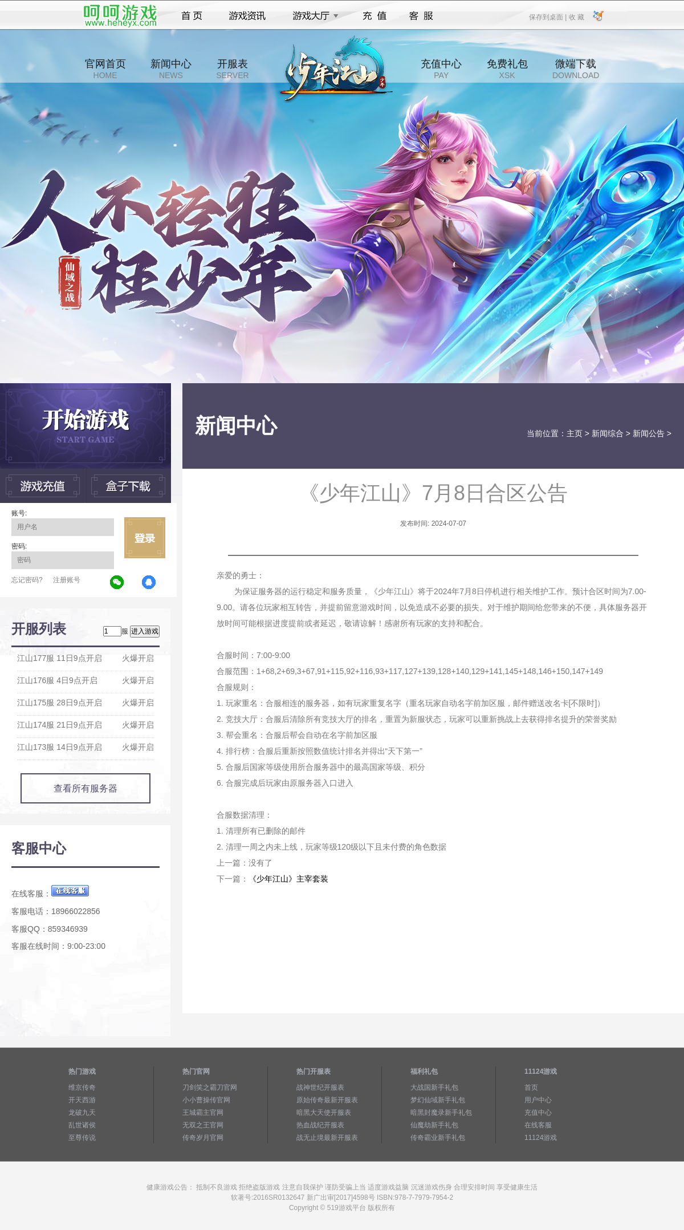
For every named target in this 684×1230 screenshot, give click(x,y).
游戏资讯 (247, 16)
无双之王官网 (202, 1125)
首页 (191, 16)
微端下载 (575, 69)
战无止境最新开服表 (327, 1138)
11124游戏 (540, 1138)
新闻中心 (171, 69)
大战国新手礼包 (434, 1087)
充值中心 (441, 69)
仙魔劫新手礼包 (434, 1125)
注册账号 (66, 580)
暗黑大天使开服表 (323, 1113)
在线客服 (538, 1125)
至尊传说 (82, 1138)
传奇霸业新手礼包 (437, 1138)
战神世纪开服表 (320, 1087)
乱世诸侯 (82, 1125)
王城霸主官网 (202, 1113)
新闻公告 (649, 433)
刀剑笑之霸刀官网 (209, 1087)
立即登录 (144, 537)
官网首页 (105, 69)
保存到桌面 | (548, 17)
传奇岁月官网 (202, 1138)
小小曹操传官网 (206, 1100)
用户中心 (538, 1100)
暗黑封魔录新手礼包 (441, 1113)
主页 (575, 433)
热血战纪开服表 (320, 1125)
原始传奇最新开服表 (327, 1100)
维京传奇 (82, 1087)
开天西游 (82, 1100)
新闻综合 (608, 433)
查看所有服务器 (85, 788)
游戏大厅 (312, 16)
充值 (374, 16)
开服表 (232, 69)
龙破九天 (82, 1113)
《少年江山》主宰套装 (288, 878)
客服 (421, 16)
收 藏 (576, 17)
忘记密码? (27, 580)
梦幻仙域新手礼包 (437, 1100)
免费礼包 (507, 69)
